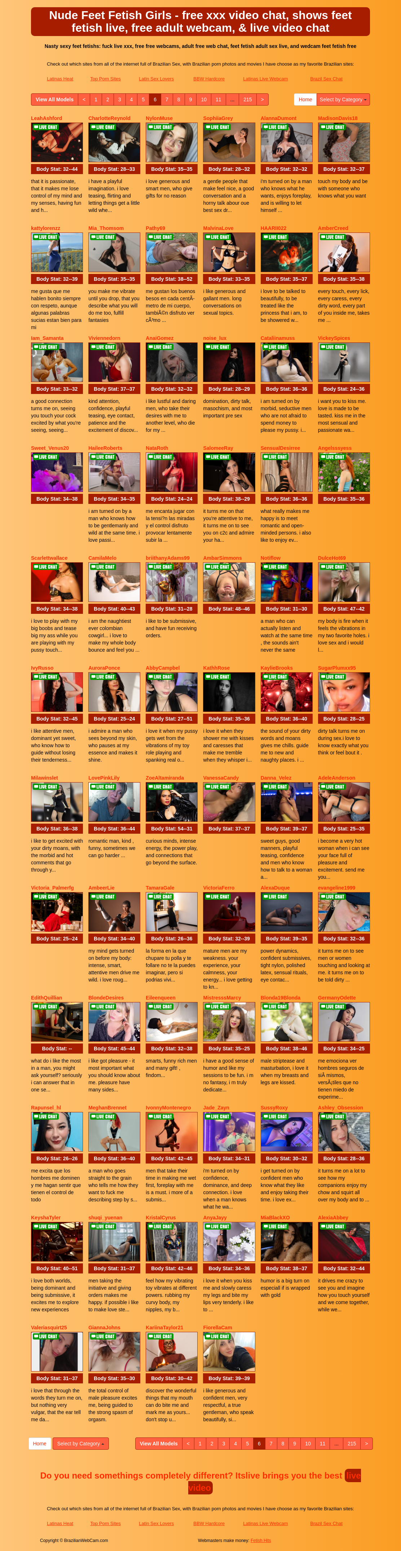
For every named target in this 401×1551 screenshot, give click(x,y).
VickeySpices (334, 338)
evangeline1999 (337, 888)
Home (305, 99)
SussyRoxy (274, 1108)
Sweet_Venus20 (50, 448)
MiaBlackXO (275, 1217)
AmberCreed (333, 228)
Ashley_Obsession (340, 1108)
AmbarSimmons (222, 558)
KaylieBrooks (277, 668)
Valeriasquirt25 (49, 1327)
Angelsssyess (335, 448)
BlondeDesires (106, 998)
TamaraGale (160, 888)
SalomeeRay (218, 448)
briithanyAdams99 (167, 558)
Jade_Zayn (216, 1108)
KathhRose (216, 668)
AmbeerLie (101, 888)
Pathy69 (155, 228)
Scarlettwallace (49, 558)
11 (218, 99)
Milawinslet (44, 778)
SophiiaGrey (218, 118)
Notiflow (271, 558)
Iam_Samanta (47, 338)
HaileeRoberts (105, 448)
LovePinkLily (103, 778)
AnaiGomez (159, 338)
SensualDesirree (280, 448)
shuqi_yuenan (105, 1217)
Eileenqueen (160, 998)
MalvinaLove (218, 228)
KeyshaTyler (46, 1217)
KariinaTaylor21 (164, 1327)
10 (204, 99)
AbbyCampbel (163, 668)
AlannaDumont (279, 118)
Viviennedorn (104, 338)
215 (247, 99)
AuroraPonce (104, 668)
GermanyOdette (337, 998)
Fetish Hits (261, 1540)
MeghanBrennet (107, 1108)
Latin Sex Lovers (156, 78)
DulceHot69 (332, 558)
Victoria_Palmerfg (52, 888)
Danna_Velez (276, 778)
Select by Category (343, 99)
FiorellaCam (217, 1327)
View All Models (55, 99)
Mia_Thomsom (106, 228)
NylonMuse (159, 118)
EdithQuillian (46, 998)
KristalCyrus (161, 1217)
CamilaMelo (102, 558)
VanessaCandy (221, 778)
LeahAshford (46, 118)
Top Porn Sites (105, 78)
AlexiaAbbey (333, 1217)
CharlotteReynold (109, 118)
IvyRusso (42, 668)
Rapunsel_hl (46, 1108)
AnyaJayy (214, 1217)
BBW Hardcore (209, 78)
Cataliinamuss (278, 338)
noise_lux (214, 338)
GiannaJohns (104, 1327)
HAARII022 (274, 228)
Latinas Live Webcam (265, 78)
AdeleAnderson (336, 778)
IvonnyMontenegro (168, 1108)
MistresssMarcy (222, 998)
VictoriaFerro (218, 888)
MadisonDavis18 (338, 118)
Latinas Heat (60, 78)
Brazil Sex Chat (326, 78)
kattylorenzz (45, 228)
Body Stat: (57, 169)
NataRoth (157, 448)
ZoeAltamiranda (165, 778)
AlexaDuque (275, 888)
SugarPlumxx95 (337, 668)
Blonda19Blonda (280, 998)
